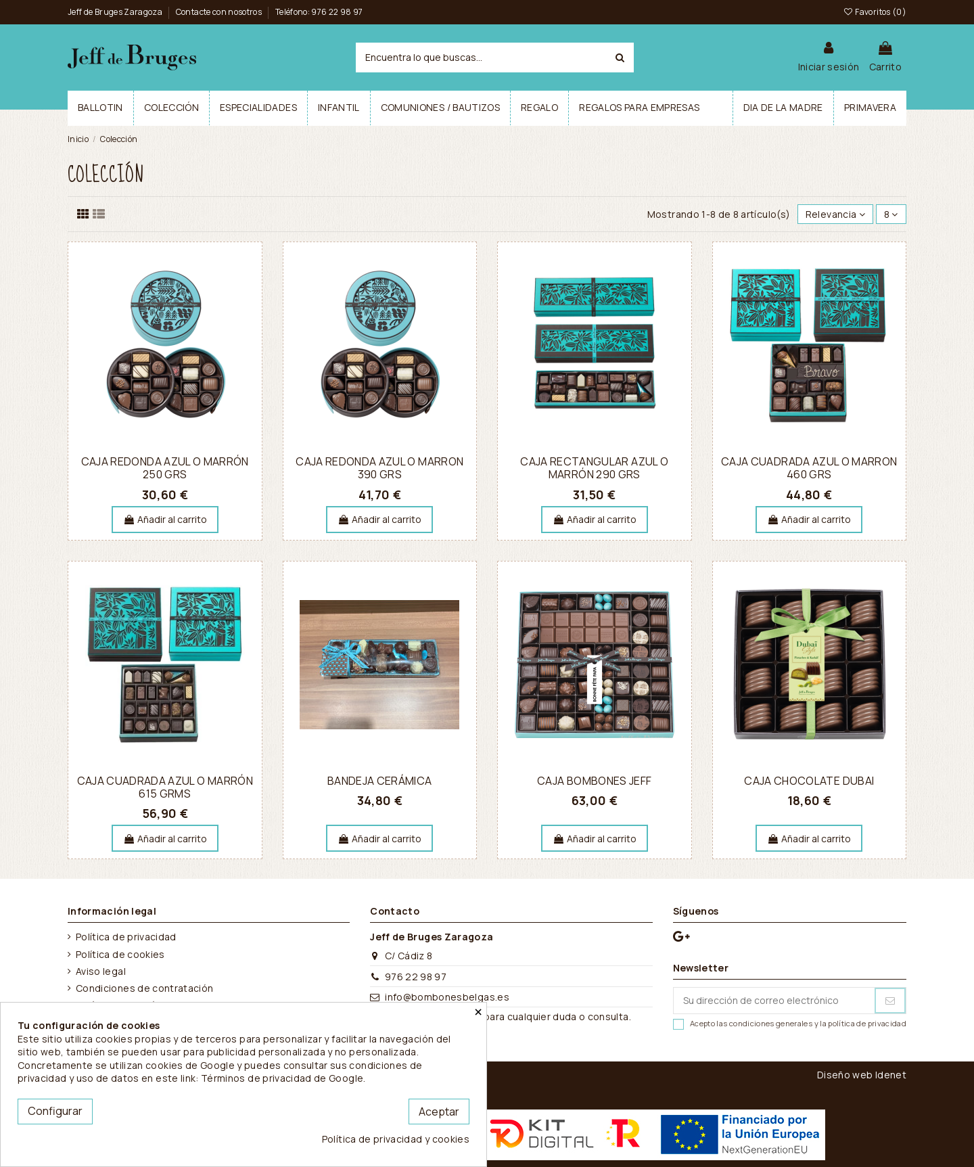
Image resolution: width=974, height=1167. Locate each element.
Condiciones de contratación (144, 988)
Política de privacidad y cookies (395, 1138)
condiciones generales (770, 1023)
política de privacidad (867, 1023)
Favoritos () (874, 12)
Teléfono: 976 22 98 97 (319, 12)
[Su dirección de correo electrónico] (774, 1000)
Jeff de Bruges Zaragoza (116, 12)
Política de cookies (120, 954)
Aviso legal (101, 971)
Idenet (890, 1074)
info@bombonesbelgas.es (447, 996)
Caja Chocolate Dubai (809, 780)
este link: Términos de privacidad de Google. (260, 1078)
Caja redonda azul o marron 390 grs (379, 468)
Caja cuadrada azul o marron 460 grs (809, 468)
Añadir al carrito (165, 519)
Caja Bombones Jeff (594, 780)
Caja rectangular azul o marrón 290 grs (594, 468)
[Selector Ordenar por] (835, 214)
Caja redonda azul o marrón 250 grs (165, 468)
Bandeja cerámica (379, 780)
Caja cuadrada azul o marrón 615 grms (165, 787)
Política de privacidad (126, 936)
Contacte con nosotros (220, 12)
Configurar (55, 1110)
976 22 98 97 (415, 976)
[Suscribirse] (890, 1000)
